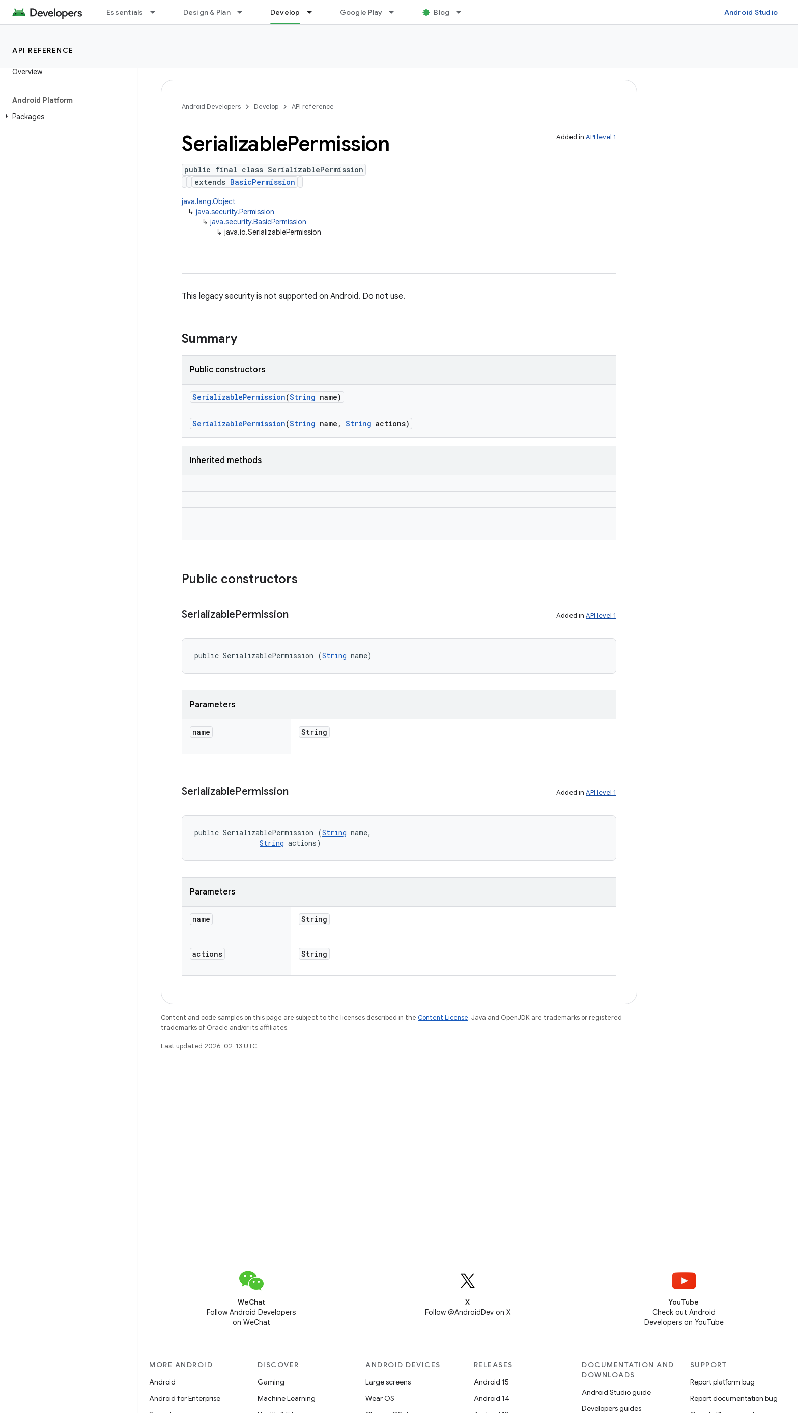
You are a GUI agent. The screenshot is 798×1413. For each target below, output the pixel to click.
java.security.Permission (235, 211)
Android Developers (211, 106)
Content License (443, 1017)
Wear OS (379, 1398)
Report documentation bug (734, 1398)
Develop (266, 106)
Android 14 (491, 1398)
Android (162, 1382)
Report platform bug (722, 1382)
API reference (43, 50)
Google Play (361, 12)
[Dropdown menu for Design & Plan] (244, 12)
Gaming (271, 1382)
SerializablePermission (239, 397)
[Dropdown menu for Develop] (314, 12)
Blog (441, 12)
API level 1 (601, 137)
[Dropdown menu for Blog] (463, 12)
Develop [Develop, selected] (285, 12)
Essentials (125, 12)
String (303, 397)
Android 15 (491, 1382)
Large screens (388, 1382)
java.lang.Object (209, 201)
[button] (66, 116)
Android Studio (751, 12)
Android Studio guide (616, 1392)
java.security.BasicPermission (258, 221)
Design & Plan (207, 12)
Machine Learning (287, 1398)
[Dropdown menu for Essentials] (157, 12)
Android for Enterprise (184, 1398)
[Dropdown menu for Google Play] (396, 12)
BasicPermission (262, 182)
